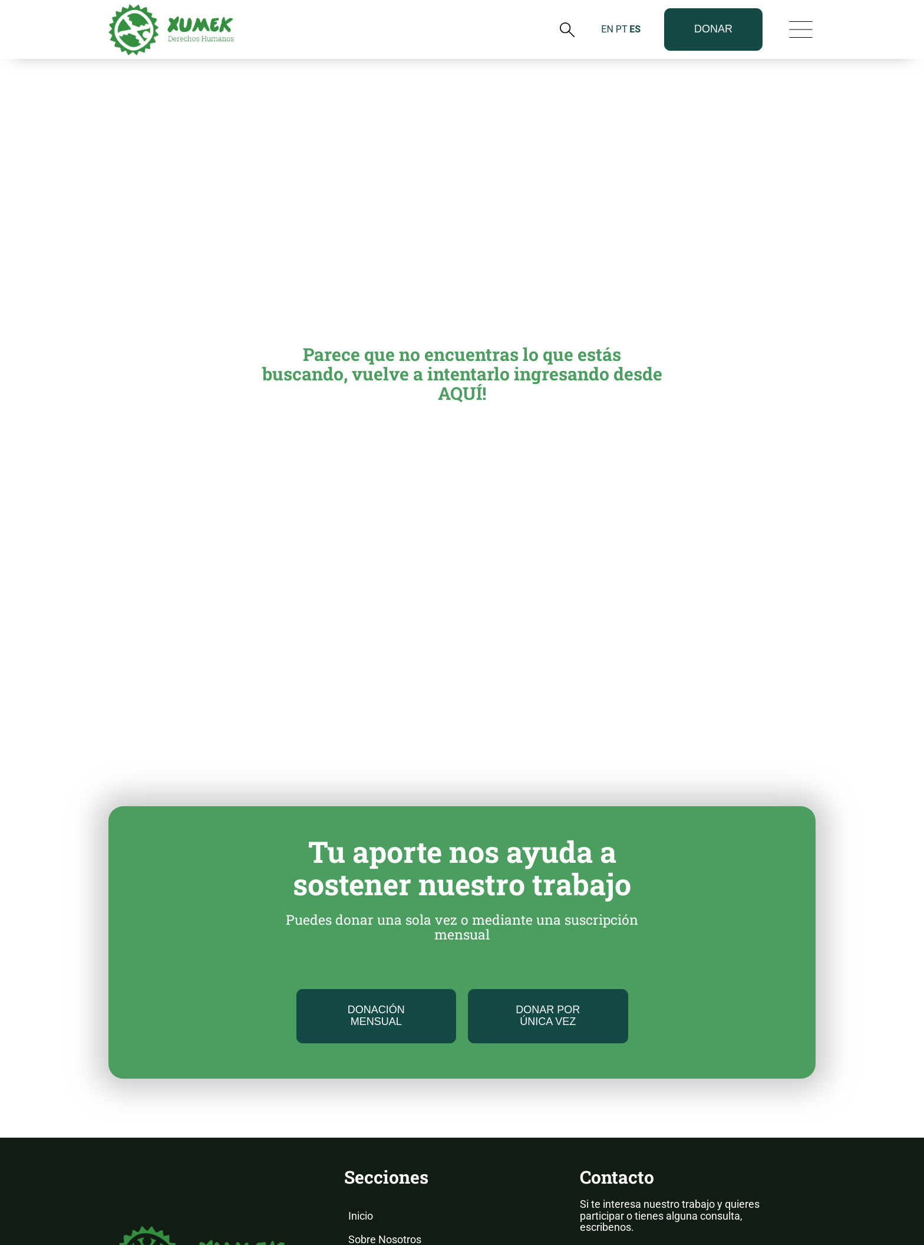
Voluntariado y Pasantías (406, 1211)
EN (607, 24)
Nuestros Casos (385, 1188)
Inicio (360, 1071)
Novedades (375, 1141)
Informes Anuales (389, 1164)
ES (635, 24)
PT (621, 24)
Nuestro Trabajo (386, 1117)
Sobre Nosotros (384, 1094)
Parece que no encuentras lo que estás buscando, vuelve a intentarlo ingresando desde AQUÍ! (462, 228)
